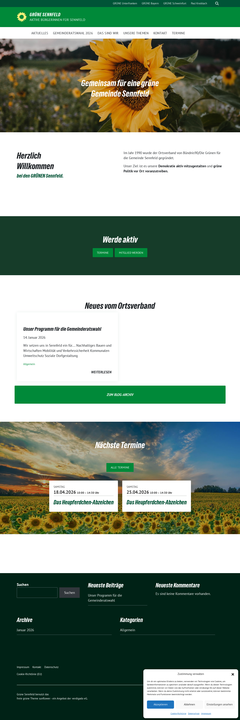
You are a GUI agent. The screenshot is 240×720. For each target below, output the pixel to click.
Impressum (206, 713)
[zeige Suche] (217, 3)
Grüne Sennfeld (45, 14)
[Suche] (211, 3)
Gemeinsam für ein (108, 83)
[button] (233, 674)
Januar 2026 (25, 630)
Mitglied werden (131, 252)
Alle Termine (120, 467)
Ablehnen (189, 704)
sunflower (44, 698)
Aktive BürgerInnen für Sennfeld (57, 20)
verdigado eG (79, 698)
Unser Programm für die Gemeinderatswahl (62, 329)
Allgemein (29, 364)
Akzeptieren (161, 704)
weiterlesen (101, 372)
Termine (103, 252)
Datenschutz (193, 713)
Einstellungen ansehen (220, 704)
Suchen (23, 584)
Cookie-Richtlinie (178, 713)
